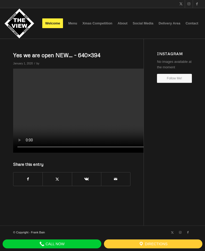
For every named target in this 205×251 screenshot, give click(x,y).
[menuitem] (53, 23)
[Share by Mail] (115, 179)
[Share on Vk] (86, 179)
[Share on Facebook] (28, 179)
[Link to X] (181, 4)
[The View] (19, 23)
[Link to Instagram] (189, 4)
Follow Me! (174, 78)
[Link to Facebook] (197, 4)
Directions (153, 244)
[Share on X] (57, 179)
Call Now (52, 244)
